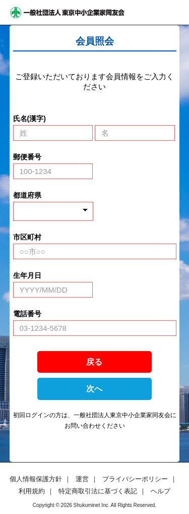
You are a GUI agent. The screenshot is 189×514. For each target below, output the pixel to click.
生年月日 (27, 275)
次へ (94, 388)
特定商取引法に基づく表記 (97, 491)
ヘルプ (160, 491)
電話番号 (27, 314)
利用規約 (32, 491)
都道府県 (27, 195)
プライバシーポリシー (135, 479)
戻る (94, 362)
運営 (82, 479)
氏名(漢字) (29, 119)
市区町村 (27, 237)
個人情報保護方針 (36, 479)
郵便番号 (27, 157)
